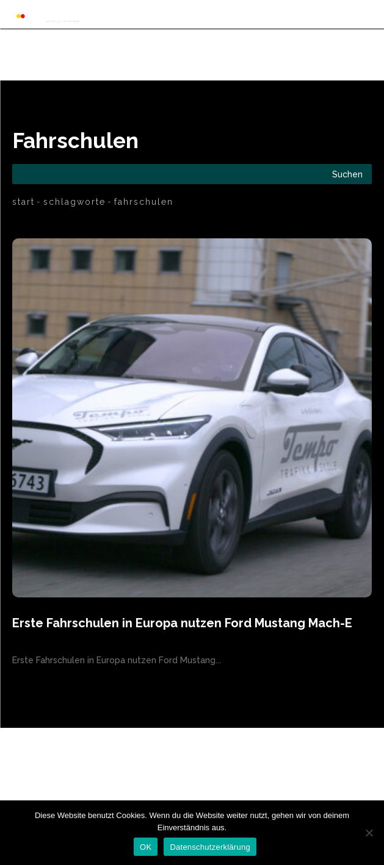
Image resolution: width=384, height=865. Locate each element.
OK (145, 847)
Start (23, 202)
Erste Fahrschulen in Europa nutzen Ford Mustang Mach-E (182, 623)
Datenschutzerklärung (210, 847)
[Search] (347, 174)
